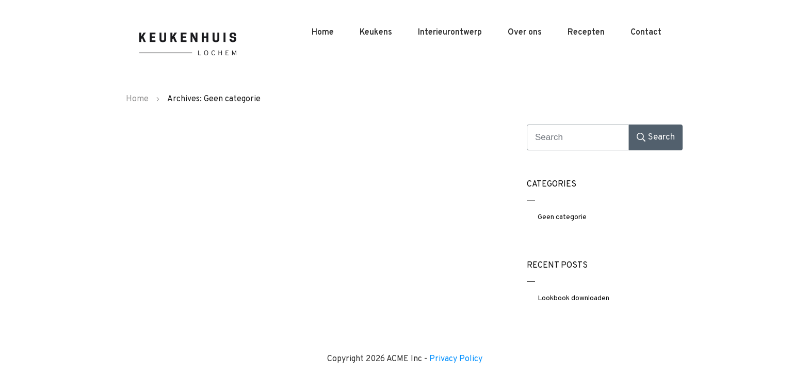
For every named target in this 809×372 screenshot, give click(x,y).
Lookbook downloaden (573, 298)
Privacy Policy (455, 359)
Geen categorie (562, 217)
